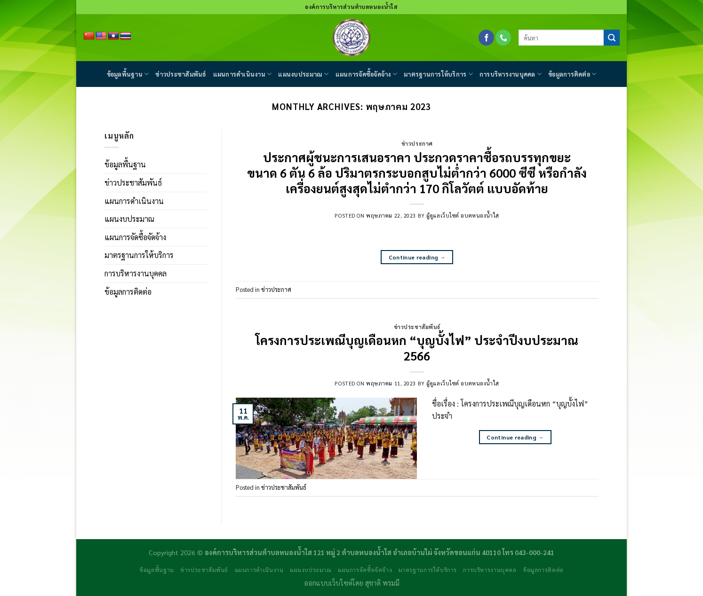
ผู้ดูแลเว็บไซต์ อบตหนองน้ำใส (462, 215)
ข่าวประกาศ (417, 143)
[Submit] (612, 38)
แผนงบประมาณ (303, 74)
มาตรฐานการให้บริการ (438, 74)
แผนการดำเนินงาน (242, 74)
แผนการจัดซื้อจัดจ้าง (366, 74)
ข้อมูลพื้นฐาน (128, 74)
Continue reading (417, 257)
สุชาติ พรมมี (382, 583)
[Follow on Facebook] (486, 38)
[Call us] (503, 38)
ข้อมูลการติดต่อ (572, 74)
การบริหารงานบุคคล (510, 74)
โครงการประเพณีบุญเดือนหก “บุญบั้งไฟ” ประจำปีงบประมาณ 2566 (417, 347)
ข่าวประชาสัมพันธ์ (180, 74)
